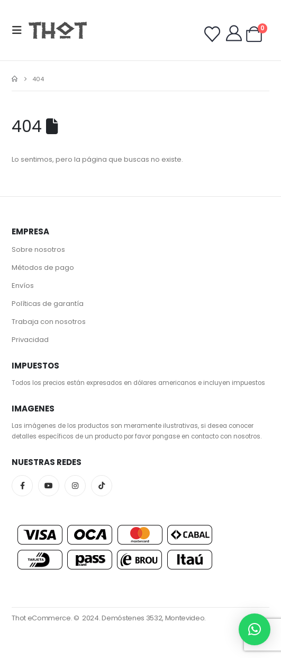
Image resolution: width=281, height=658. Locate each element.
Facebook (22, 485)
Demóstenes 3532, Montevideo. (154, 618)
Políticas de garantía (48, 304)
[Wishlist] (212, 34)
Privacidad (30, 340)
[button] (20, 30)
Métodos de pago (43, 267)
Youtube (48, 485)
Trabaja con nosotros (49, 322)
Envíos (23, 285)
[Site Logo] (58, 30)
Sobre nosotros (38, 249)
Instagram (75, 485)
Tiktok (101, 485)
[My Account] (233, 33)
